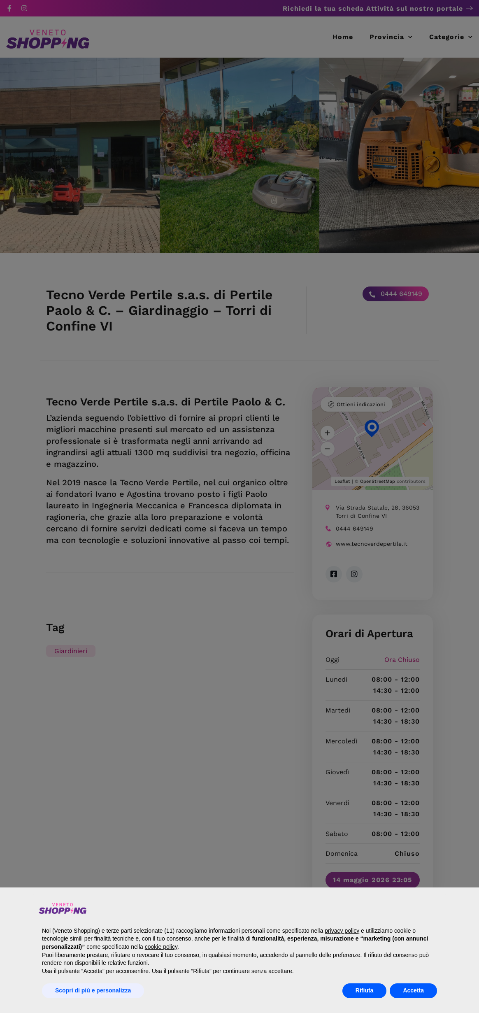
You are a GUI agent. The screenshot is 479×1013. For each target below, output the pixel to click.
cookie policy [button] (161, 946)
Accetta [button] (413, 990)
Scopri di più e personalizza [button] (93, 990)
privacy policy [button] (342, 930)
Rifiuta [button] (365, 990)
